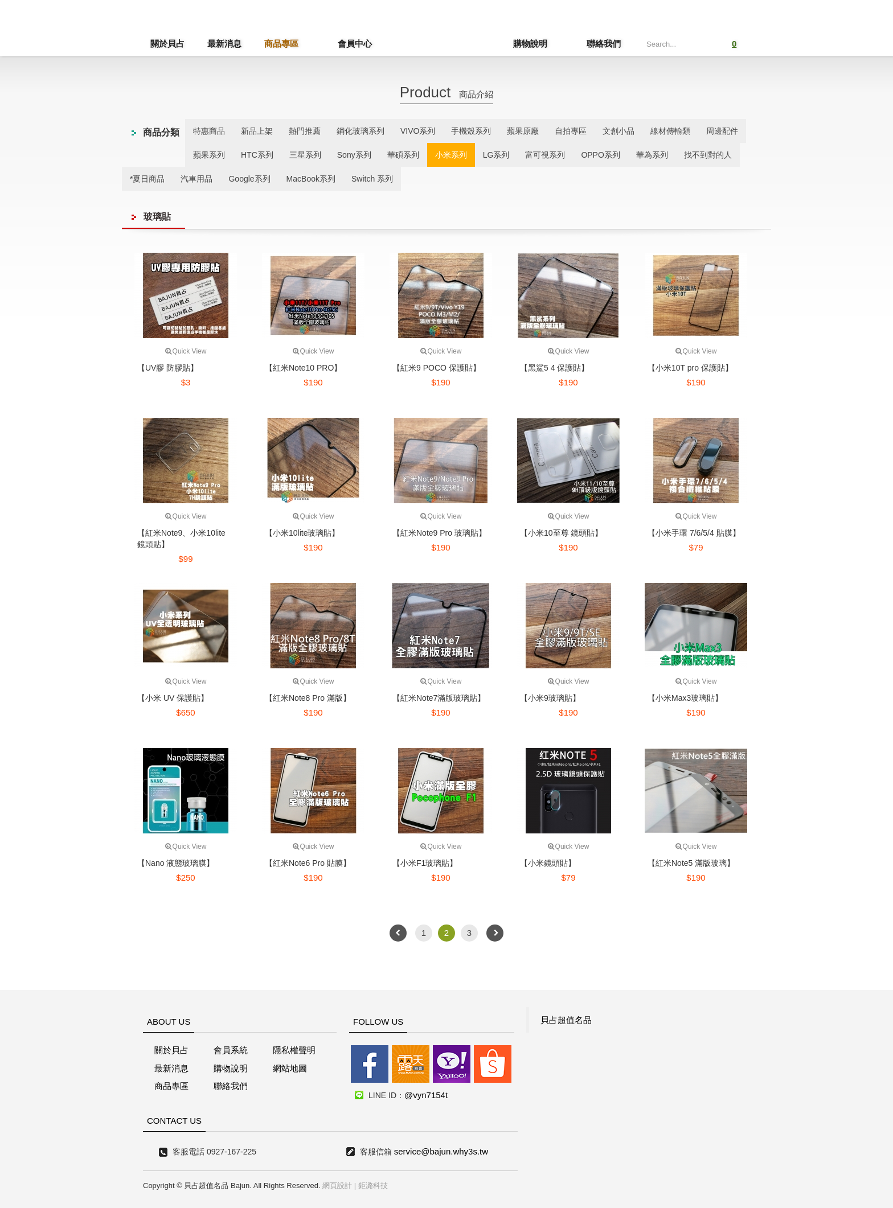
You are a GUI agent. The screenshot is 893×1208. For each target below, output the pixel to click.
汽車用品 (196, 178)
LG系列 (496, 154)
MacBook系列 (310, 178)
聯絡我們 (604, 43)
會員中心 (338, 43)
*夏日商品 (147, 178)
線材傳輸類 (670, 130)
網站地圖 (290, 1068)
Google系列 (249, 178)
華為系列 (652, 154)
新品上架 (257, 130)
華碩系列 (403, 154)
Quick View (186, 351)
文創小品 (618, 130)
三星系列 (305, 154)
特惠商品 (209, 130)
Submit (698, 42)
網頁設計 (337, 1185)
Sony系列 (354, 154)
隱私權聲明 (294, 1050)
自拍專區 (571, 130)
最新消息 (224, 43)
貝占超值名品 (566, 1020)
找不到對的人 (708, 154)
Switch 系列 (372, 178)
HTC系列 (257, 154)
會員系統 (231, 1050)
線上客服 (25, 575)
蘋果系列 (209, 154)
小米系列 (451, 154)
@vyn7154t (426, 1095)
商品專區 (281, 43)
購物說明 (547, 43)
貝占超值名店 (438, 31)
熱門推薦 (305, 130)
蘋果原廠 (523, 130)
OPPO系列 (600, 154)
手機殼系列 (471, 130)
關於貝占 (167, 43)
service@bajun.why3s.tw (441, 1151)
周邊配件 (722, 130)
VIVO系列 (417, 130)
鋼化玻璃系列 (360, 130)
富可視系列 (545, 154)
